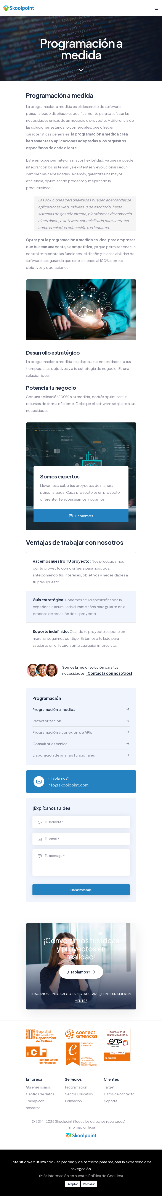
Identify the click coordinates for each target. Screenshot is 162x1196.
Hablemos (81, 515)
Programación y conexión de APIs (62, 732)
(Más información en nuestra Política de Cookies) (81, 1175)
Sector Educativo (79, 1094)
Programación (76, 1087)
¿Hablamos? (81, 971)
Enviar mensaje (81, 890)
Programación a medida (53, 709)
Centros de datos (40, 1094)
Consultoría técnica (49, 743)
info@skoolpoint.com (68, 784)
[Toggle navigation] (156, 8)
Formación (73, 1101)
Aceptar (72, 1184)
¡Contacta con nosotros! (109, 673)
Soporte (110, 1101)
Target (109, 1087)
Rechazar (89, 1184)
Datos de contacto (119, 1094)
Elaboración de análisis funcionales (63, 755)
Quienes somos (38, 1087)
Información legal (82, 1127)
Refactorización (46, 720)
